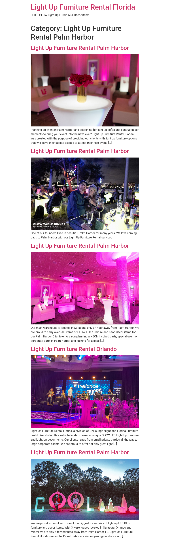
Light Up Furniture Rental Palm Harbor (80, 47)
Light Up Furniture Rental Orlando (74, 349)
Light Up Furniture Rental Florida (83, 7)
